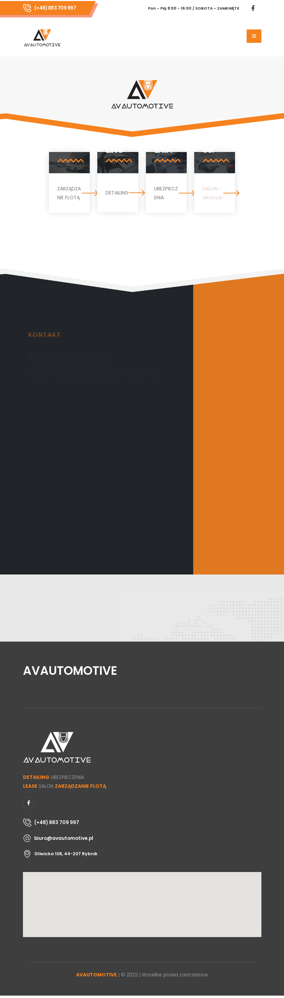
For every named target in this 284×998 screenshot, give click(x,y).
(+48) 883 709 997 (55, 7)
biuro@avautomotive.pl (63, 838)
